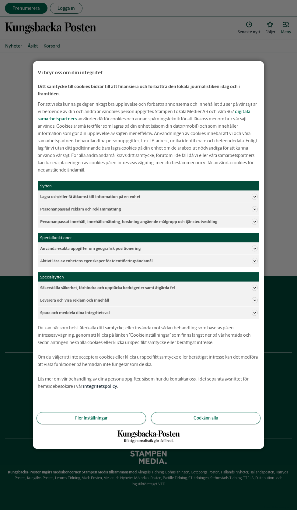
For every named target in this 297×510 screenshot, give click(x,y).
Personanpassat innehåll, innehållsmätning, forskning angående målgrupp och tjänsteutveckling (149, 222)
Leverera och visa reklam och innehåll (149, 300)
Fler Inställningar (91, 418)
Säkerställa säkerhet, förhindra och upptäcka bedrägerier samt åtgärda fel (149, 288)
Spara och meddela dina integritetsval (149, 313)
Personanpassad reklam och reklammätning (149, 209)
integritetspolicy (100, 386)
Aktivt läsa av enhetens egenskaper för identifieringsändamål (149, 261)
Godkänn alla (206, 418)
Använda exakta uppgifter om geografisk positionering (149, 249)
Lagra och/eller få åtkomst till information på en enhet (149, 197)
